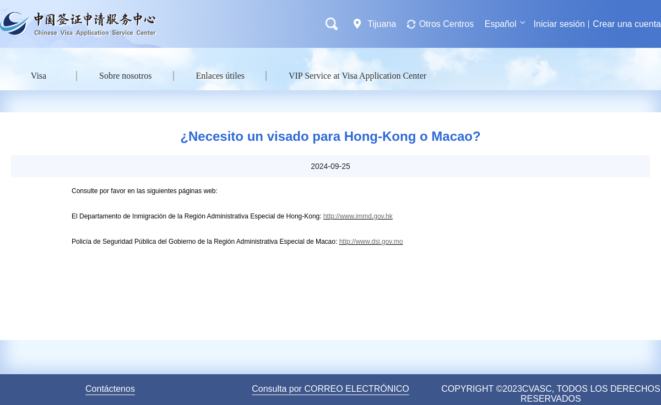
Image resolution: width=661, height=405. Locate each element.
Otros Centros (446, 24)
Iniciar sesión (559, 24)
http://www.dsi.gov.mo (371, 241)
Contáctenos (110, 388)
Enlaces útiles (220, 75)
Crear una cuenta (627, 24)
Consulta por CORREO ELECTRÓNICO (330, 388)
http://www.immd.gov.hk (358, 216)
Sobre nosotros (125, 75)
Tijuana (381, 24)
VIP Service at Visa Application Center (357, 75)
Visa (38, 75)
